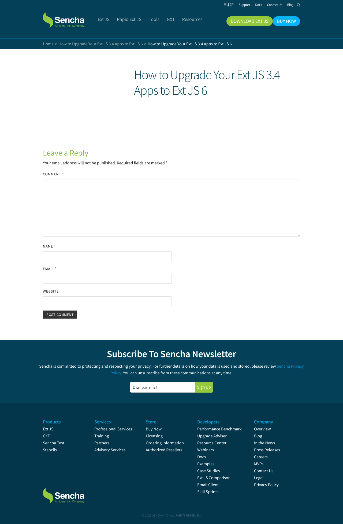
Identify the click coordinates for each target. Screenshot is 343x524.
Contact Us (263, 471)
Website (51, 291)
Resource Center (211, 443)
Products (52, 422)
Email (50, 268)
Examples (205, 464)
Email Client (208, 485)
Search (298, 5)
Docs (201, 457)
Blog (258, 436)
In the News (264, 443)
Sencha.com (70, 17)
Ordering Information (165, 443)
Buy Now (154, 429)
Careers (261, 457)
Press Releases (267, 450)
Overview (262, 429)
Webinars (205, 450)
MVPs (258, 464)
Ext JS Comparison (213, 478)
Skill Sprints (207, 492)
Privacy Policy (266, 485)
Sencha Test (53, 443)
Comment (53, 174)
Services (102, 422)
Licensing (154, 436)
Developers (208, 422)
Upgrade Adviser (212, 436)
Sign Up (204, 387)
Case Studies (208, 471)
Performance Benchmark (219, 429)
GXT (46, 436)
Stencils (50, 450)
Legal (258, 478)
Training (101, 436)
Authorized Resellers (164, 450)
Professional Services (113, 429)
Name (49, 246)
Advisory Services (109, 450)
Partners (101, 443)
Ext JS (48, 429)
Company (263, 422)
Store (151, 422)
